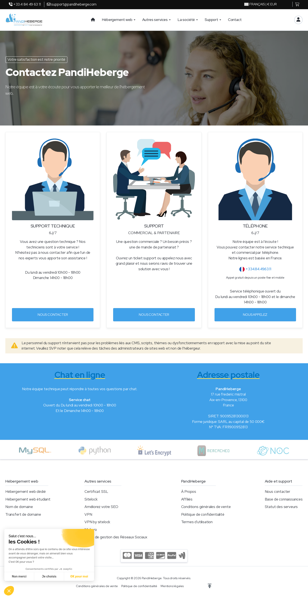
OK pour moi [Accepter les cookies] (79, 576)
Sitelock (91, 499)
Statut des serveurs (281, 506)
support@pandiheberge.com (72, 4)
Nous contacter (53, 314)
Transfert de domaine (23, 514)
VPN (88, 514)
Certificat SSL (96, 491)
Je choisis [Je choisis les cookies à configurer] (49, 576)
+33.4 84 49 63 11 (25, 4)
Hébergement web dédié (25, 491)
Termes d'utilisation (197, 522)
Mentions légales (172, 586)
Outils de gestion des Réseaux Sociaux (115, 537)
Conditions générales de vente (206, 506)
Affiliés (187, 499)
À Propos (188, 491)
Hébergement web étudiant (27, 499)
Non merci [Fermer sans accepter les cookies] (19, 576)
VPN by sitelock (97, 522)
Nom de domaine (19, 506)
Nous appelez (255, 314)
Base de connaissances (284, 499)
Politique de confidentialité (202, 514)
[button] (209, 586)
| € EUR (260, 4)
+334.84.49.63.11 (255, 269)
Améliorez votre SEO (101, 506)
